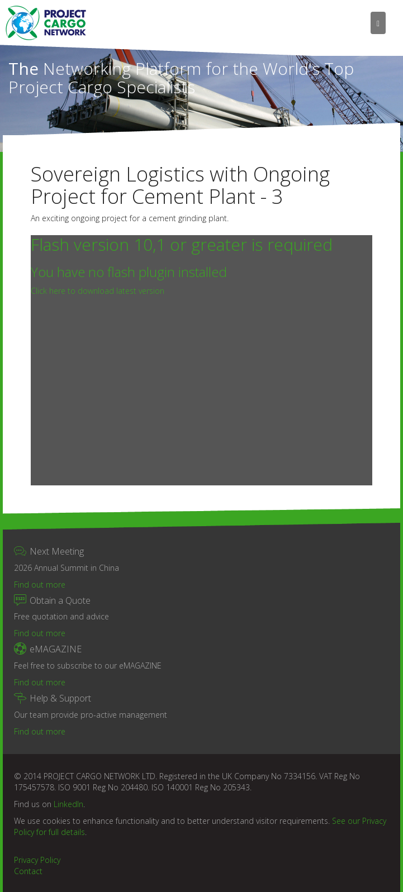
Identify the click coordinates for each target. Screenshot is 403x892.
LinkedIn (68, 804)
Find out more (39, 584)
